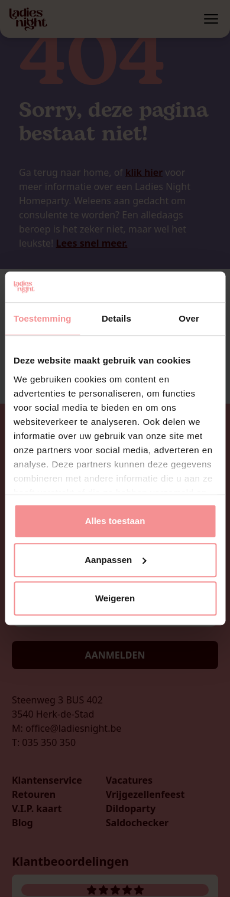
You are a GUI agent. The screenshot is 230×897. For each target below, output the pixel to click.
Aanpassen (115, 560)
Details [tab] (116, 319)
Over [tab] (189, 319)
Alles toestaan (115, 521)
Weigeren (115, 599)
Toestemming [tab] (43, 319)
